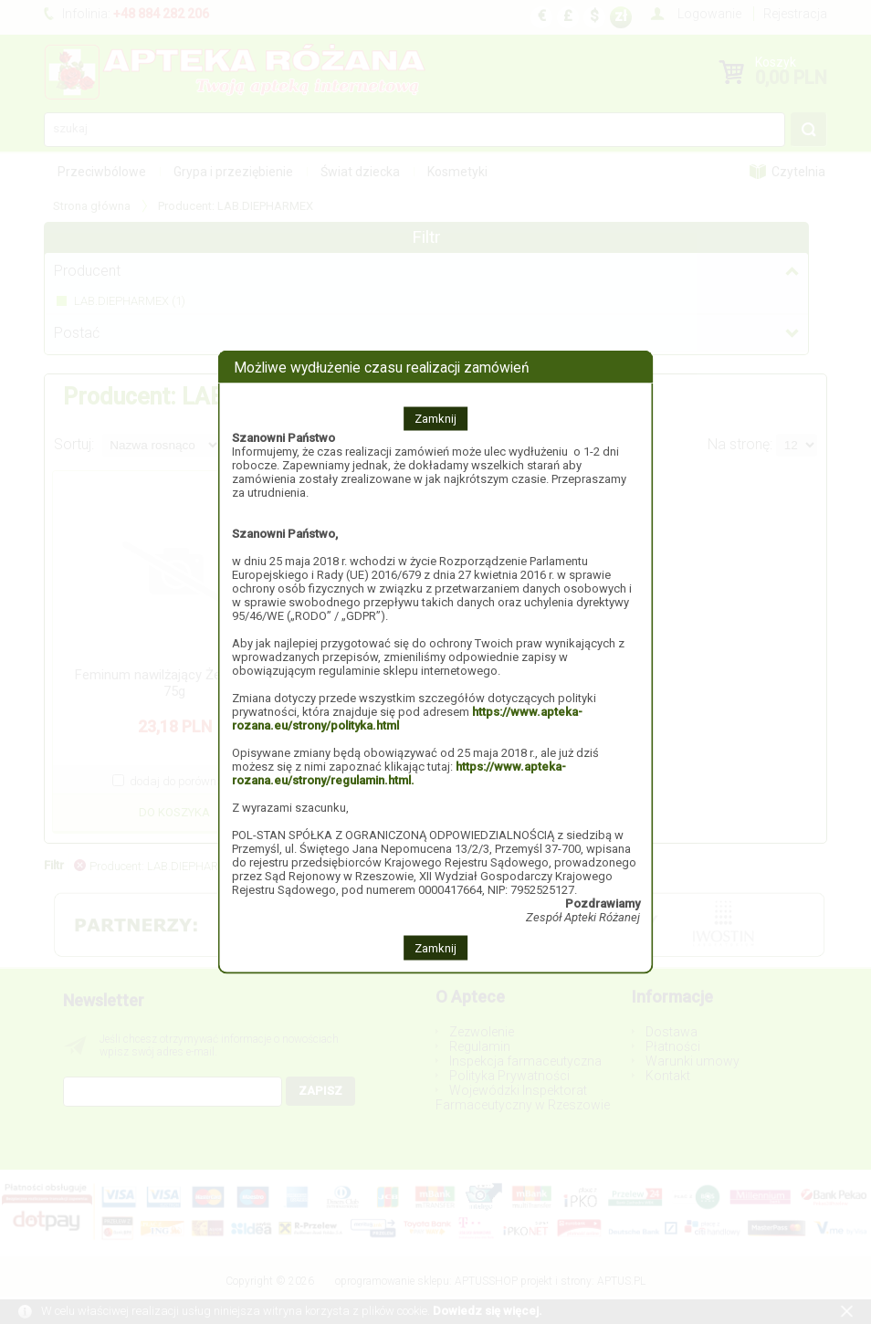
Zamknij (435, 419)
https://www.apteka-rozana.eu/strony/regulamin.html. (399, 773)
